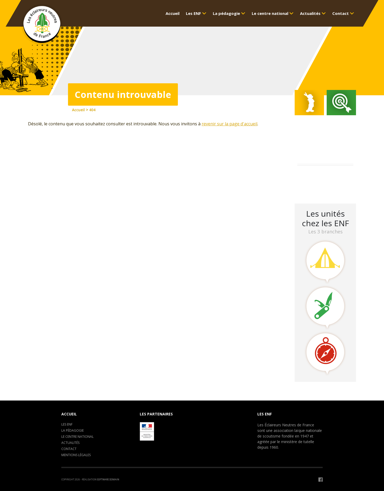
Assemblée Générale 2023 (324, 175)
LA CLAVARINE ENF (317, 188)
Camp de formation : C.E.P (325, 181)
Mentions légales (76, 455)
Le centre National (77, 436)
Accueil (69, 413)
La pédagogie (72, 430)
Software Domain (108, 479)
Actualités (70, 442)
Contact (69, 449)
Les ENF (67, 424)
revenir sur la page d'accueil (229, 124)
